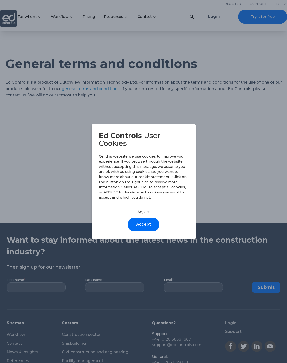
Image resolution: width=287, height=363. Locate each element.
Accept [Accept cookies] (143, 224)
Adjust (143, 212)
